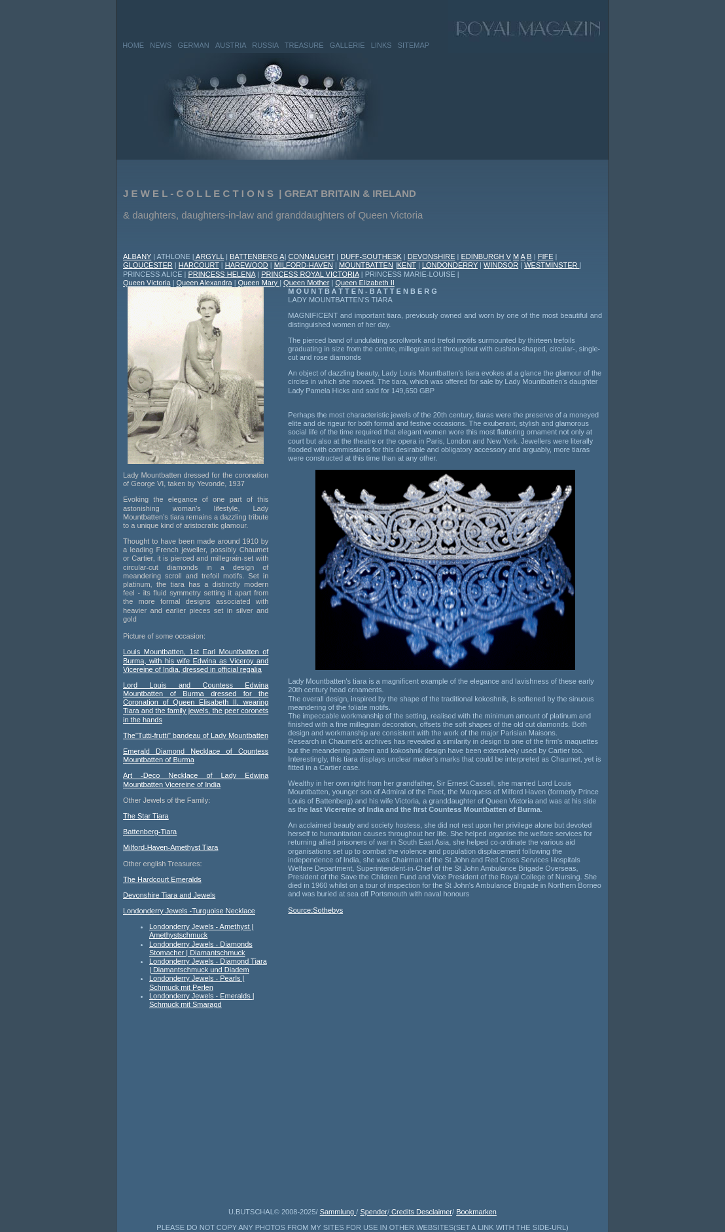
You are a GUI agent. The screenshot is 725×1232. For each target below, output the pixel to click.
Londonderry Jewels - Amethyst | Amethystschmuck (201, 931)
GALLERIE (347, 45)
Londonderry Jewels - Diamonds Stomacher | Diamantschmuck (201, 948)
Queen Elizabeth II (365, 283)
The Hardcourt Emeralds (162, 879)
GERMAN (193, 45)
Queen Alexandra (204, 283)
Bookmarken (476, 1212)
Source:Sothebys (315, 910)
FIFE (546, 256)
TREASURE (304, 45)
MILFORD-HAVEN (303, 265)
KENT (406, 265)
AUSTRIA (230, 45)
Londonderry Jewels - (157, 911)
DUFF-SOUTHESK (371, 256)
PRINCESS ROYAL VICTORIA (310, 274)
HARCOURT (199, 265)
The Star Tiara (146, 816)
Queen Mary (259, 283)
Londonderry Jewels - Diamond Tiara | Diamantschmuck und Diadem (208, 965)
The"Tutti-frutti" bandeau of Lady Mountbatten (195, 735)
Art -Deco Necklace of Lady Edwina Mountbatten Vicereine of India (195, 779)
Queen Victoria (147, 283)
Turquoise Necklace (223, 911)
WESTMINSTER (551, 265)
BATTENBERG (254, 256)
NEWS (160, 45)
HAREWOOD (246, 265)
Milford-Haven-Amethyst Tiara (171, 847)
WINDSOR (501, 265)
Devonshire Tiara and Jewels (169, 895)
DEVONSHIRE (431, 256)
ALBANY (137, 256)
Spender (373, 1212)
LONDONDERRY (450, 265)
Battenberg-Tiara (150, 832)
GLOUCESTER (148, 265)
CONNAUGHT (312, 256)
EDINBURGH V (485, 256)
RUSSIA (265, 45)
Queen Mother (306, 283)
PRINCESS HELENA (221, 274)
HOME (133, 45)
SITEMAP (413, 45)
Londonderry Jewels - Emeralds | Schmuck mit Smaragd (202, 1000)
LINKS (381, 45)
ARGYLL (209, 256)
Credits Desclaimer (420, 1212)
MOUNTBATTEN (366, 265)
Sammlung (338, 1212)
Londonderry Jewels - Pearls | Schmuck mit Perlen (196, 982)
